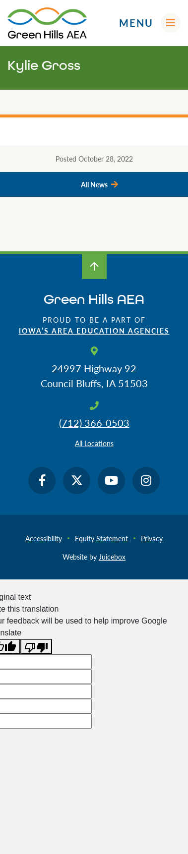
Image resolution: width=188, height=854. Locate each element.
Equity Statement (101, 538)
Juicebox (112, 557)
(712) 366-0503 (94, 423)
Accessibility (43, 538)
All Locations (94, 443)
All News (94, 184)
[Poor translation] (36, 646)
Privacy (152, 538)
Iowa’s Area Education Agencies (94, 331)
